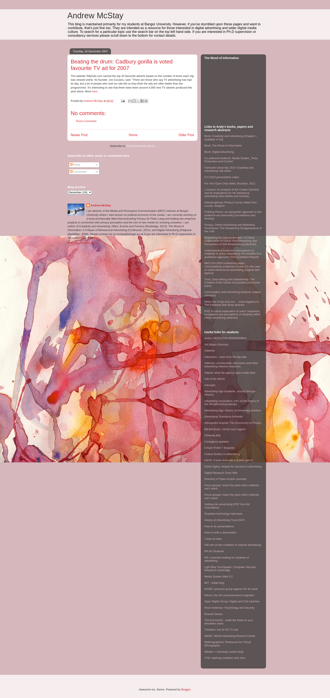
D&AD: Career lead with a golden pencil (228, 460)
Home (133, 135)
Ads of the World (214, 378)
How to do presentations (219, 526)
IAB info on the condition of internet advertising (232, 544)
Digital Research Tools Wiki (220, 472)
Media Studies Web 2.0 (218, 576)
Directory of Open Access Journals (225, 479)
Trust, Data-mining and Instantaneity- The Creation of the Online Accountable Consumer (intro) (232, 282)
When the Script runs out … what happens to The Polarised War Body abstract (231, 303)
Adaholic (209, 350)
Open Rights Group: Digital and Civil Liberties (231, 601)
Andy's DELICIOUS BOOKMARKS (225, 338)
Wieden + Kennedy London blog (223, 651)
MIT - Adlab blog (214, 582)
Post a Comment (86, 121)
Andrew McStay (95, 15)
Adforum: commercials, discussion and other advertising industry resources (231, 364)
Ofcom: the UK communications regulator (229, 595)
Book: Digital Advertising (219, 151)
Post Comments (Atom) (140, 146)
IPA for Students (214, 551)
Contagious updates (216, 441)
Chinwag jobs (212, 435)
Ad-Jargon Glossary (216, 344)
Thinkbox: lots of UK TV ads (221, 629)
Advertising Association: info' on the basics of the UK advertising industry (231, 402)
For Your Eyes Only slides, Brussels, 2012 (229, 183)
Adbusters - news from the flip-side (225, 356)
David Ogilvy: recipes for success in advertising (233, 466)
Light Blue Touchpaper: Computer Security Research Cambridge (230, 568)
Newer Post (79, 135)
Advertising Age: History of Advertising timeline (232, 410)
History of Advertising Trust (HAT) (224, 520)
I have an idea (213, 538)
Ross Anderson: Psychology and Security (229, 607)
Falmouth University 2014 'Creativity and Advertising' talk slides (228, 169)
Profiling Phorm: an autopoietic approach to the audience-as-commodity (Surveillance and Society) (232, 215)
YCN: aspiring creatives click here (224, 657)
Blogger (185, 689)
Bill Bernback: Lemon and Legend (224, 429)
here (94, 91)
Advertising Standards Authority (223, 416)
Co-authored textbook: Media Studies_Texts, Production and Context (231, 160)
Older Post (186, 135)
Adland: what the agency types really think (229, 372)
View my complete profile (83, 242)
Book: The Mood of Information (223, 145)
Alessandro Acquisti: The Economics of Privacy (232, 422)
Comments (78, 171)
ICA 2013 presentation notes (221, 177)
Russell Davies (213, 614)
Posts (75, 164)
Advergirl (209, 385)
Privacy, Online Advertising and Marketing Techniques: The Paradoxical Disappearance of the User (233, 228)
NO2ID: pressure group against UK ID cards (231, 589)
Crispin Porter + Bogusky (219, 447)
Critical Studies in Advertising (222, 454)
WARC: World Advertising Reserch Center (229, 636)
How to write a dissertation (220, 532)
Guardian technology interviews (223, 513)
